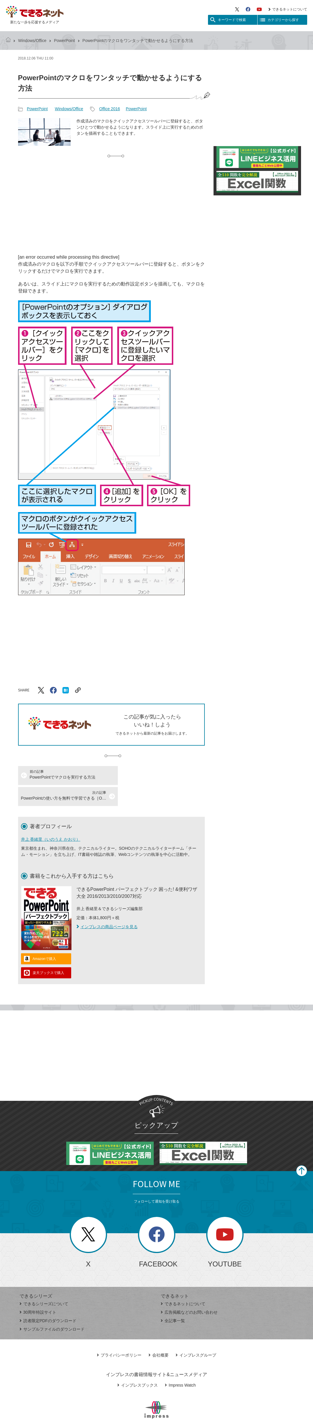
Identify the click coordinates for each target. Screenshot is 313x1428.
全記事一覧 (173, 1299)
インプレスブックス (137, 1364)
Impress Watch (180, 1364)
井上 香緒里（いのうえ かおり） (51, 818)
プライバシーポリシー (119, 1334)
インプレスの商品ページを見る (107, 905)
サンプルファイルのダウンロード (52, 1308)
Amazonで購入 (44, 938)
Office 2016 (109, 108)
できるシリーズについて (44, 1282)
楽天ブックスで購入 (48, 952)
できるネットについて (287, 9)
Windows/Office (32, 40)
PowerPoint (64, 40)
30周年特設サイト (38, 1291)
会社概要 (158, 1334)
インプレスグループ (196, 1334)
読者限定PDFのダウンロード (48, 1299)
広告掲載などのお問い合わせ (189, 1291)
